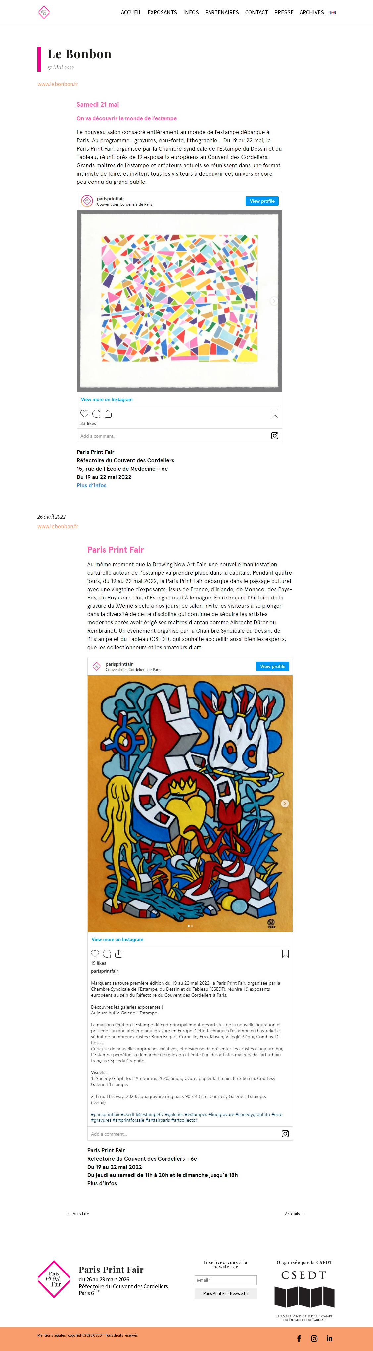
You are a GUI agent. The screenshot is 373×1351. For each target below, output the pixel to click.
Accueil (131, 13)
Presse (284, 13)
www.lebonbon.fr (57, 84)
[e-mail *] (226, 1280)
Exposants (162, 13)
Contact (256, 13)
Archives (312, 13)
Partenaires (222, 13)
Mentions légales (51, 1335)
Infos (191, 13)
